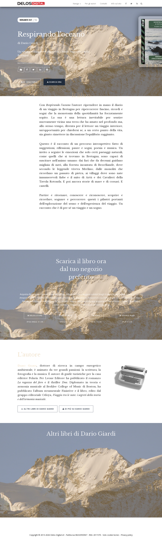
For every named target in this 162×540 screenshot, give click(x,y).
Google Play (127, 311)
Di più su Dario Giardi (76, 404)
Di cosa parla (29, 82)
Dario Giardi (29, 43)
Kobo (96, 311)
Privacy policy (127, 535)
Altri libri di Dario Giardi (37, 404)
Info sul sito (116, 3)
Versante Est (26, 19)
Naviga (77, 3)
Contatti (103, 3)
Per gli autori (90, 3)
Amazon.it (65, 311)
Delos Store (34, 311)
